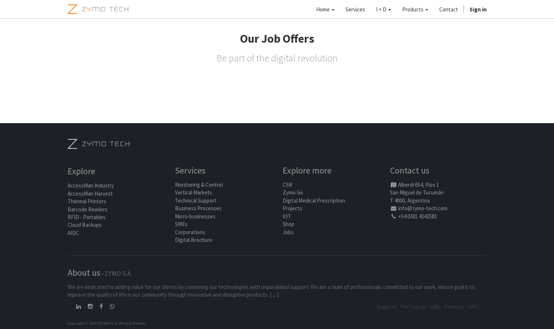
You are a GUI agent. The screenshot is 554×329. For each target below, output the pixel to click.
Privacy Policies (132, 323)
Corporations (190, 232)
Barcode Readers (87, 209)
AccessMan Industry (91, 185)
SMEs (181, 224)
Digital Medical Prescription (314, 200)
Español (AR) (462, 306)
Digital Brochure (194, 239)
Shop (288, 224)
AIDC (73, 232)
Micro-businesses (195, 216)
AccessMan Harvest (90, 193)
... (274, 294)
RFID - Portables (87, 217)
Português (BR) (421, 306)
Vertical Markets (193, 192)
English (387, 306)
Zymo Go (293, 192)
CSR (287, 184)
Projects (292, 208)
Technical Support (196, 200)
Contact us (409, 170)
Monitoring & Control (199, 184)
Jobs (288, 232)
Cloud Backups (85, 225)
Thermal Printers (87, 201)
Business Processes (198, 208)
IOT (287, 216)
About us (84, 272)
